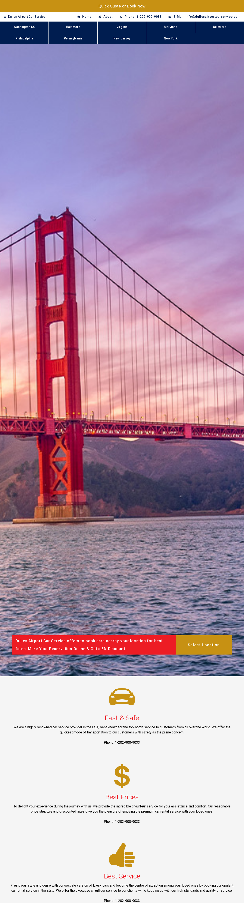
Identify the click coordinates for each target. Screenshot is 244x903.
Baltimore (73, 27)
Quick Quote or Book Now (122, 6)
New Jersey (121, 38)
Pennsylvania (73, 38)
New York (171, 38)
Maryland (170, 27)
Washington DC (24, 27)
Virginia (122, 27)
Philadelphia (24, 38)
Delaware (219, 27)
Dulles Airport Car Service (26, 17)
